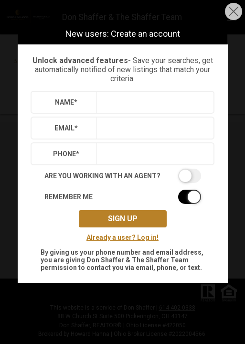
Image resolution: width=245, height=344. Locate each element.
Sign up (123, 218)
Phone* (66, 154)
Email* (66, 128)
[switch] (123, 175)
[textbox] (153, 102)
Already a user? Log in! (122, 237)
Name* (66, 102)
